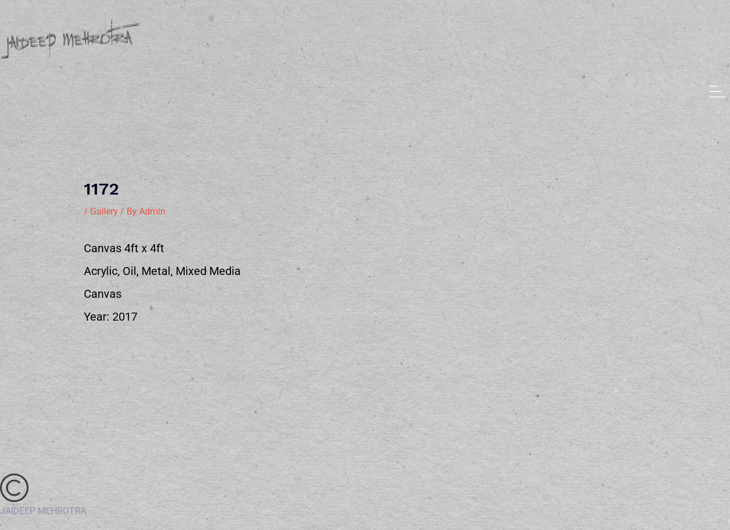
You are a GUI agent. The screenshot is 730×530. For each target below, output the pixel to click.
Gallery (104, 211)
